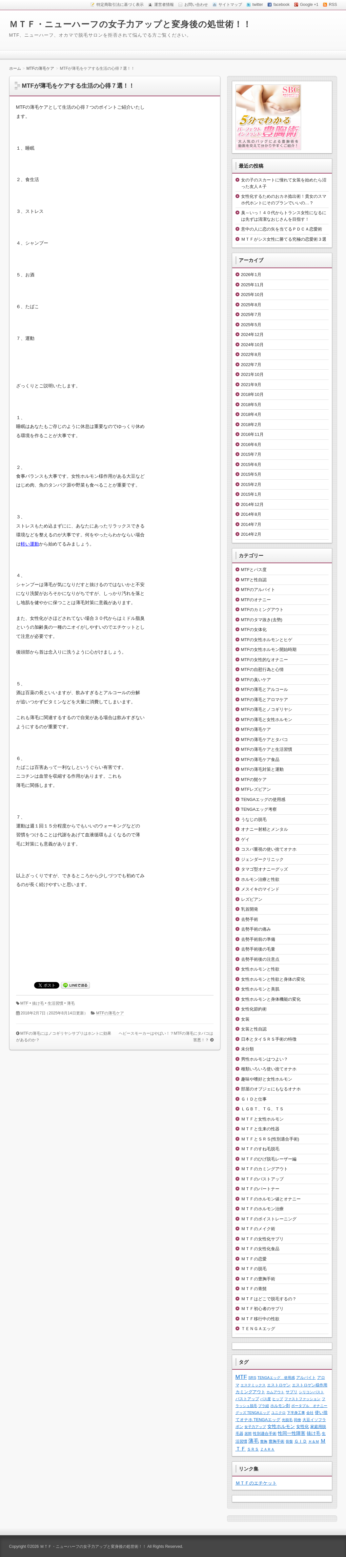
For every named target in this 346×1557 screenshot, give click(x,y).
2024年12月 (252, 334)
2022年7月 (251, 364)
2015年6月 (251, 464)
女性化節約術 (254, 1009)
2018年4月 (251, 414)
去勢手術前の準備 (258, 939)
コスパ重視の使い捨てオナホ (268, 849)
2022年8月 (251, 354)
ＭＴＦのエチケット (256, 1483)
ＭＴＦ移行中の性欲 (260, 1318)
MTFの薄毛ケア (110, 1013)
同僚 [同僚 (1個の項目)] (297, 1420)
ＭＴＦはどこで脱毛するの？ (268, 1298)
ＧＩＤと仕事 (254, 1099)
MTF (24, 1003)
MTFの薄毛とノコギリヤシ (267, 709)
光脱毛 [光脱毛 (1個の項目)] (287, 1420)
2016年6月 (251, 444)
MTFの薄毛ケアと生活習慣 (267, 749)
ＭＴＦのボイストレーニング (268, 1218)
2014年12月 (252, 504)
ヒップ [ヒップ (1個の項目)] (277, 1399)
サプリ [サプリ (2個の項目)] (291, 1392)
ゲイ (245, 839)
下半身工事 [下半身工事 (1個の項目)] (296, 1413)
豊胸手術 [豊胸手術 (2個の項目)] (276, 1441)
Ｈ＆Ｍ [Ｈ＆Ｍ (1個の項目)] (313, 1441)
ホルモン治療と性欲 (260, 879)
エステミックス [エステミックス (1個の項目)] (253, 1385)
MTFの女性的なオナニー (264, 659)
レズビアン (251, 899)
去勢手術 (249, 919)
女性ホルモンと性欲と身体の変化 (273, 979)
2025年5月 (251, 324)
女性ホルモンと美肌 (260, 989)
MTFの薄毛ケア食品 (260, 759)
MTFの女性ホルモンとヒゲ (267, 639)
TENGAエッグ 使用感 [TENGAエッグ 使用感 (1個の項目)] (276, 1378)
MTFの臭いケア (256, 679)
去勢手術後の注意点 (260, 959)
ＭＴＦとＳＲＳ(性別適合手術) (270, 1139)
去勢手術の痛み (256, 929)
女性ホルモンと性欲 (260, 969)
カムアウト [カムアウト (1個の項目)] (275, 1392)
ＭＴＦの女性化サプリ (262, 1238)
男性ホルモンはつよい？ (264, 1059)
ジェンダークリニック (262, 859)
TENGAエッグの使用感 (263, 799)
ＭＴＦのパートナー (260, 1188)
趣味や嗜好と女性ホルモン (266, 1079)
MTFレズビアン (256, 789)
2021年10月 (252, 374)
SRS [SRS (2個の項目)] (252, 1377)
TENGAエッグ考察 (259, 809)
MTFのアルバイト (258, 589)
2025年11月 (252, 284)
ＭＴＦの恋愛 (254, 1258)
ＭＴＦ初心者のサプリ (262, 1308)
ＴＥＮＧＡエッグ (258, 1328)
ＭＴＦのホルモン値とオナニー (271, 1198)
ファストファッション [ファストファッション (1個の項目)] (302, 1399)
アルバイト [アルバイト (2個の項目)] (306, 1377)
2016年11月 (252, 434)
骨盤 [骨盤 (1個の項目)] (289, 1441)
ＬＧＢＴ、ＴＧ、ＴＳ (262, 1108)
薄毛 (71, 1003)
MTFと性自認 (254, 579)
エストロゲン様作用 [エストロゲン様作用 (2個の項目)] (309, 1385)
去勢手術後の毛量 (258, 949)
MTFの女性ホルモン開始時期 (269, 649)
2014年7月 (251, 524)
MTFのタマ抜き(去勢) (261, 619)
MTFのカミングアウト (262, 609)
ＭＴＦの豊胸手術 (258, 1278)
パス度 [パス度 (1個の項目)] (265, 1399)
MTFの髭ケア (254, 779)
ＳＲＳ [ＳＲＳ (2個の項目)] (253, 1449)
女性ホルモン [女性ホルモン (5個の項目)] (281, 1426)
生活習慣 (55, 1003)
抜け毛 (38, 1003)
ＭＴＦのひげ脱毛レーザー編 (268, 1159)
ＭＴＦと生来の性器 (260, 1128)
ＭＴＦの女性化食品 (260, 1248)
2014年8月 (251, 514)
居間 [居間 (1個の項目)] (248, 1434)
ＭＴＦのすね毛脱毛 (260, 1148)
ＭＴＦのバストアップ (262, 1179)
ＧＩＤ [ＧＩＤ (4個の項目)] (300, 1441)
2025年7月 (251, 314)
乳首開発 (249, 909)
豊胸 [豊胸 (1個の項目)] (263, 1441)
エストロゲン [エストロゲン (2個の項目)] (279, 1385)
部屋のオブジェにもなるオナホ (271, 1088)
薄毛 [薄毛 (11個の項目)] (253, 1441)
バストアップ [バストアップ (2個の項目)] (247, 1399)
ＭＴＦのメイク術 (258, 1228)
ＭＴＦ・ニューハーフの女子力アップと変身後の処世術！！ (130, 24)
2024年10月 (252, 344)
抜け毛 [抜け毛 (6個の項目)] (313, 1433)
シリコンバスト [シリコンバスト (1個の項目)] (311, 1392)
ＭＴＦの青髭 (254, 1288)
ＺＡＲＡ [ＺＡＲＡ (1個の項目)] (267, 1449)
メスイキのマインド (260, 889)
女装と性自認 (254, 1029)
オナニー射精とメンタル (264, 829)
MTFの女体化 (254, 629)
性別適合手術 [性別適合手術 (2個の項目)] (264, 1433)
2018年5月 (251, 404)
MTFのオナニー (256, 599)
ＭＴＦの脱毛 (254, 1268)
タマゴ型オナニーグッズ (264, 869)
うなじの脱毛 (254, 819)
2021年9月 (251, 384)
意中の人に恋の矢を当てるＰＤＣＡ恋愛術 (281, 229)
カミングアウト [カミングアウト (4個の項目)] (250, 1391)
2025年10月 (252, 294)
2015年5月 (251, 474)
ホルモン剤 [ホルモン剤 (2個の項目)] (280, 1405)
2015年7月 (251, 454)
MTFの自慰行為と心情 (262, 669)
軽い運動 (30, 544)
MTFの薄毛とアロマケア (264, 699)
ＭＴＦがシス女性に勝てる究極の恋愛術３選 (283, 239)
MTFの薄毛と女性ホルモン (267, 719)
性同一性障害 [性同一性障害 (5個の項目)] (291, 1433)
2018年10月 (252, 394)
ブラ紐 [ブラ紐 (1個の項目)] (263, 1406)
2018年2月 (251, 424)
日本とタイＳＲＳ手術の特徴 (268, 1039)
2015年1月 (251, 494)
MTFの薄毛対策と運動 (262, 769)
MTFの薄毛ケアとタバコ (264, 739)
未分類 (247, 1049)
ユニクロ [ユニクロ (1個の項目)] (278, 1413)
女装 (245, 1019)
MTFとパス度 (254, 569)
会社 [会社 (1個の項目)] (310, 1413)
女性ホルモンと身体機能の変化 (271, 999)
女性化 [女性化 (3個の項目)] (302, 1426)
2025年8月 (251, 304)
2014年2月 (251, 534)
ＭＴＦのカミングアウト (264, 1168)
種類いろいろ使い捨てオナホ (268, 1068)
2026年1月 (251, 274)
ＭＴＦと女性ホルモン (262, 1119)
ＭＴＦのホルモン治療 (262, 1208)
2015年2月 (251, 484)
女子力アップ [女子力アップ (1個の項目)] (255, 1427)
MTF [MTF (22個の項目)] (241, 1377)
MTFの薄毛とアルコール (264, 689)
